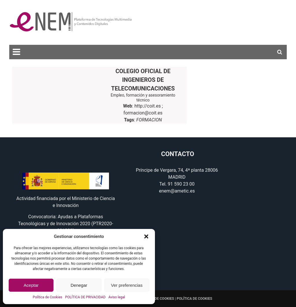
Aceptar (31, 285)
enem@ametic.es (177, 191)
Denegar (79, 285)
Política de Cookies (47, 297)
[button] (146, 236)
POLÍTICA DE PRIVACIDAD (85, 297)
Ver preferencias (127, 285)
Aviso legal (116, 297)
